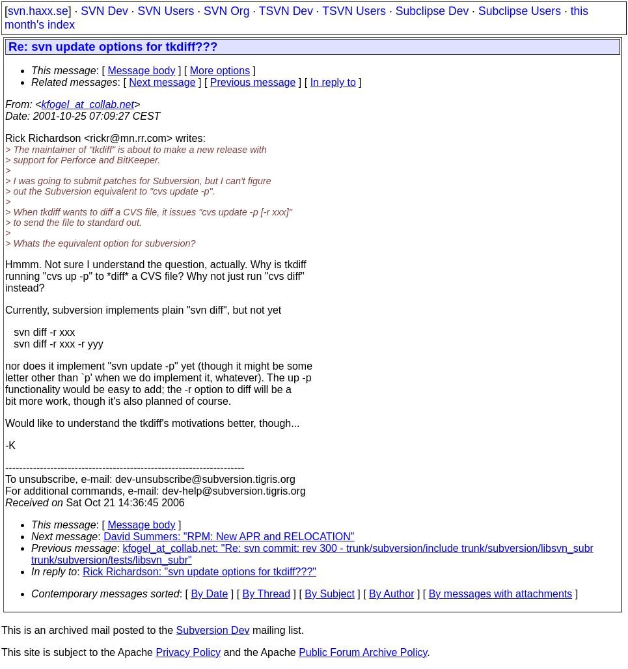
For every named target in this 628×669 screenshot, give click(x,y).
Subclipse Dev (432, 11)
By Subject (329, 593)
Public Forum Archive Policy (363, 652)
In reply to (333, 82)
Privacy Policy (188, 652)
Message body (141, 70)
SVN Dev (104, 11)
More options (220, 70)
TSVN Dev (286, 11)
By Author (391, 593)
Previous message (253, 82)
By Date (209, 593)
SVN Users (165, 11)
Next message (162, 82)
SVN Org (226, 11)
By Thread (267, 593)
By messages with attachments (501, 593)
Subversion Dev (213, 630)
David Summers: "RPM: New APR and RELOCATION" (228, 536)
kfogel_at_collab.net (88, 104)
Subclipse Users (519, 11)
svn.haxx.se (38, 11)
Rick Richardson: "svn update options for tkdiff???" (199, 571)
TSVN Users (354, 11)
